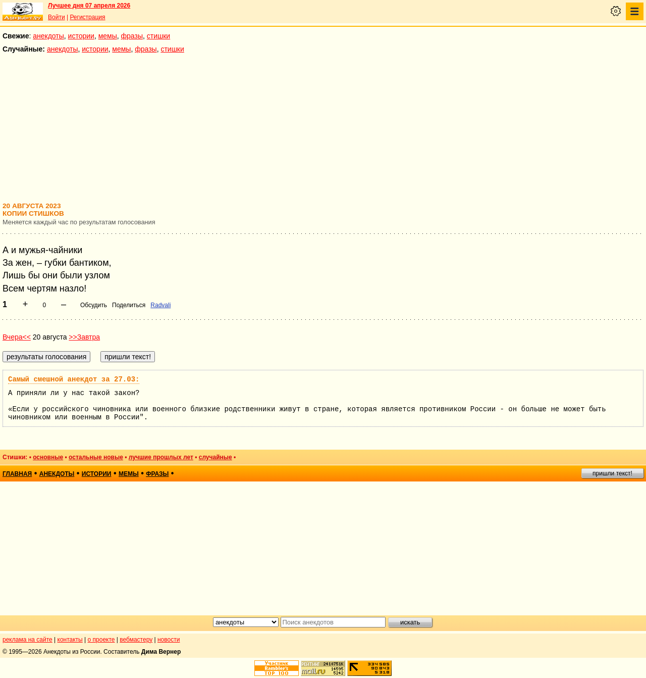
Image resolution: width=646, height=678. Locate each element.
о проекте (101, 639)
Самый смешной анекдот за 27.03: (73, 379)
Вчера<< (17, 337)
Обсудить (93, 305)
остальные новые (96, 457)
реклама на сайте (27, 639)
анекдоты (48, 36)
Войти (56, 17)
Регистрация (87, 17)
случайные (215, 457)
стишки (158, 36)
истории (81, 36)
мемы (107, 36)
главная (17, 473)
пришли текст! (612, 473)
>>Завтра (84, 337)
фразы (132, 36)
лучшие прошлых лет (161, 457)
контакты (70, 639)
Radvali (160, 305)
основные (48, 457)
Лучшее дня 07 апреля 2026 (89, 5)
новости (168, 639)
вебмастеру (136, 639)
